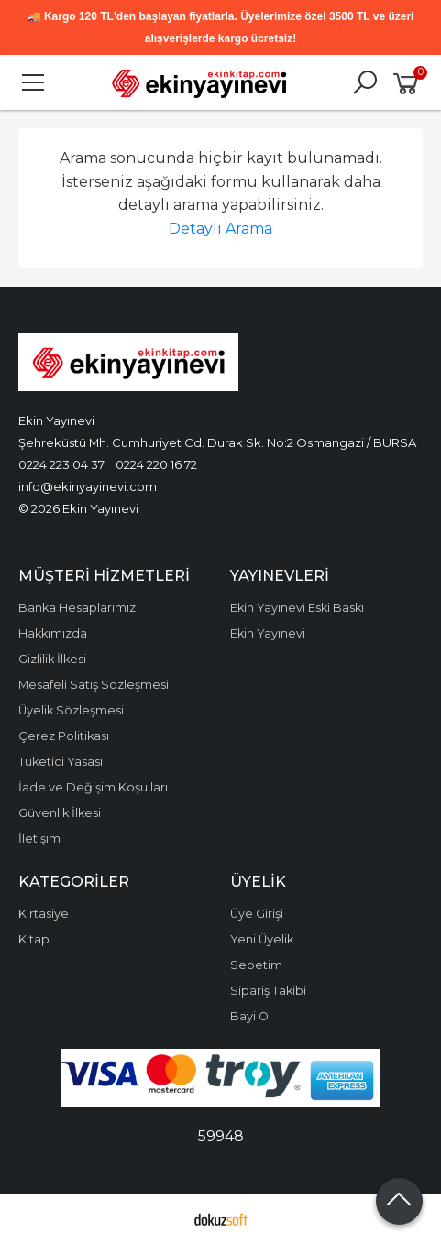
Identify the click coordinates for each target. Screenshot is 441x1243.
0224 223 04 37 (61, 464)
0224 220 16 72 (156, 464)
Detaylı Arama (220, 228)
